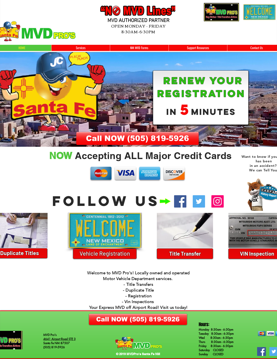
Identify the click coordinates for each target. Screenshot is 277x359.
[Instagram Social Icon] (217, 201)
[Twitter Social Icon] (199, 201)
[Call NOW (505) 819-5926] (137, 138)
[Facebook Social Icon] (180, 201)
